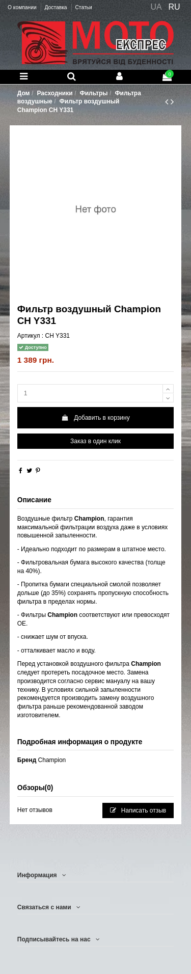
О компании (23, 7)
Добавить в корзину (95, 417)
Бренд (27, 760)
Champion (52, 760)
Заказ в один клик (95, 441)
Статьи (83, 7)
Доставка (56, 7)
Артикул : (30, 335)
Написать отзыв (138, 810)
